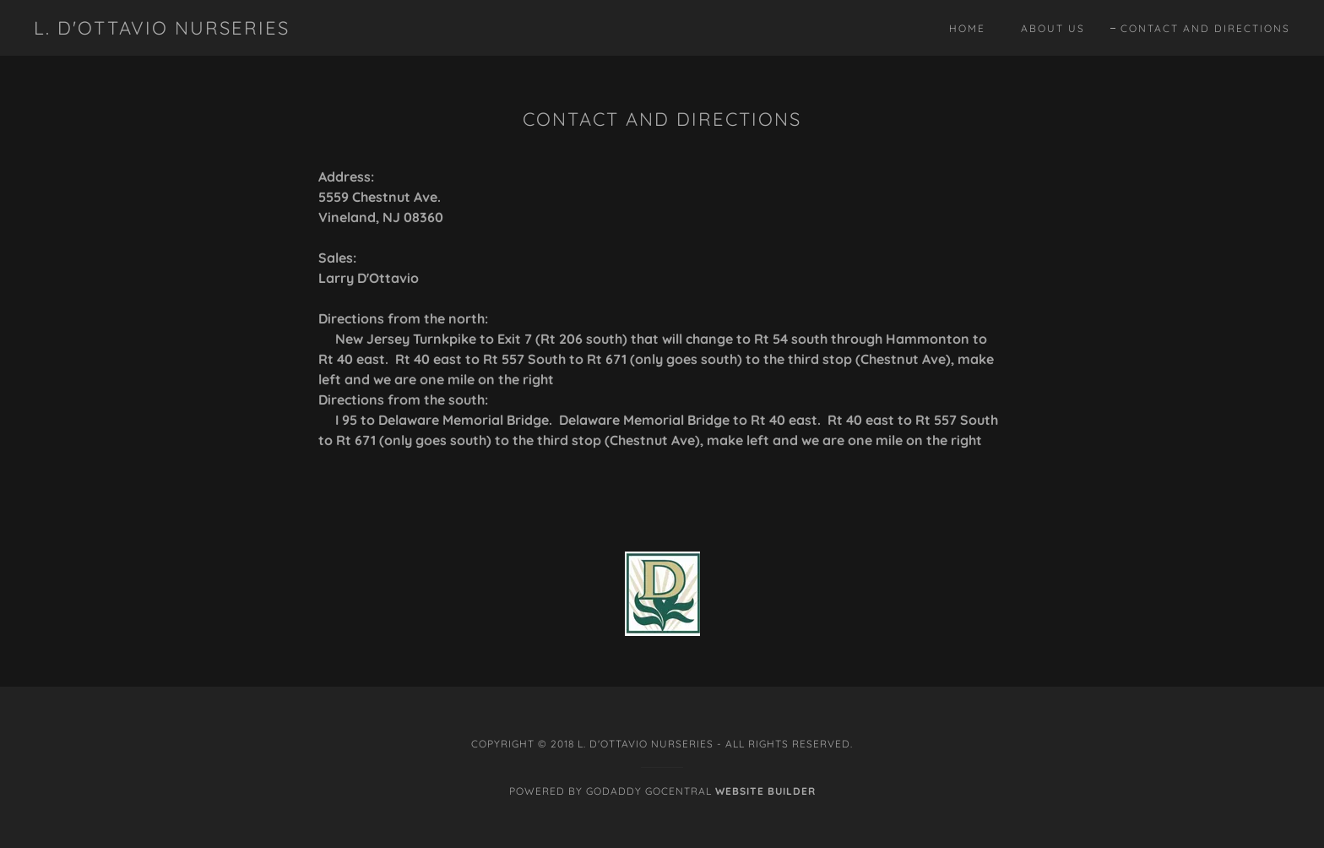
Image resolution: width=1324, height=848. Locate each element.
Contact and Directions (1205, 29)
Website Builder (765, 791)
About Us (1053, 28)
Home (967, 28)
